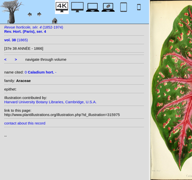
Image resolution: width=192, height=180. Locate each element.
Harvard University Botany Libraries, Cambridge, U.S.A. (50, 102)
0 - (40, 72)
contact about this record (24, 123)
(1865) (16, 40)
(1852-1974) (33, 29)
